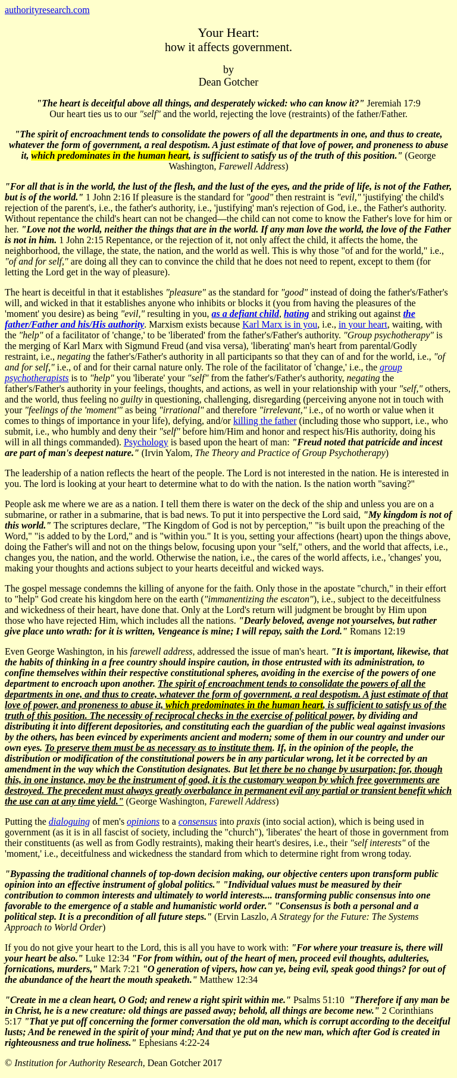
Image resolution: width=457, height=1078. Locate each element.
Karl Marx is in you (279, 324)
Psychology (146, 442)
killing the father (265, 421)
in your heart (363, 324)
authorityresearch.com (47, 10)
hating (296, 314)
